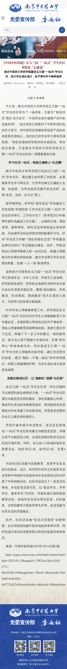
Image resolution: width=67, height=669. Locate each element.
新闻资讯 (49, 51)
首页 (39, 51)
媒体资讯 (61, 51)
